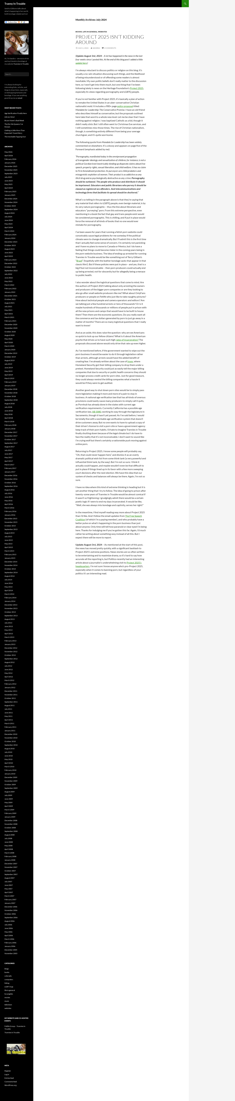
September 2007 (11, 874)
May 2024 (8, 224)
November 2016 (10, 479)
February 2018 (10, 425)
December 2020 (10, 324)
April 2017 (8, 461)
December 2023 (10, 242)
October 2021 (10, 299)
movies (7, 997)
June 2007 (8, 885)
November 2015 (10, 522)
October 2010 (10, 741)
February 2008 (10, 856)
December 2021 (10, 296)
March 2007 (9, 896)
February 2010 (10, 770)
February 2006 (10, 943)
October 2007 (10, 871)
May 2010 (8, 759)
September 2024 (11, 209)
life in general (90, 32)
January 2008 (9, 860)
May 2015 (8, 544)
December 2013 (10, 605)
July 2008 (8, 838)
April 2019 (8, 375)
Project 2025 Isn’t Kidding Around (110, 39)
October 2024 (10, 206)
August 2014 (9, 576)
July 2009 (8, 795)
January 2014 (9, 601)
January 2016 (9, 515)
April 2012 (8, 677)
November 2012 (10, 651)
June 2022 (8, 278)
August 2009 (9, 792)
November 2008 (10, 824)
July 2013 (8, 623)
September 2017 (11, 443)
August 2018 (9, 403)
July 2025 (8, 177)
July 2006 (8, 925)
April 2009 (8, 806)
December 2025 (10, 166)
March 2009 (9, 810)
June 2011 (8, 712)
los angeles (8, 994)
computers (8, 979)
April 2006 (8, 935)
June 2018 (8, 411)
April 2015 (8, 547)
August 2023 (9, 249)
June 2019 (8, 367)
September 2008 (11, 831)
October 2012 (10, 655)
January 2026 (9, 163)
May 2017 (8, 457)
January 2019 (9, 385)
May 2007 (8, 889)
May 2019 (8, 371)
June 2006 (8, 928)
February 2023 (10, 260)
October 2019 (10, 357)
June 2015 (8, 540)
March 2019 (9, 378)
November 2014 (10, 565)
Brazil (79, 260)
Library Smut (9, 117)
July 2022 (8, 274)
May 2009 (8, 802)
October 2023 (10, 245)
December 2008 (10, 820)
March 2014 (9, 594)
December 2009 (10, 777)
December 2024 (10, 199)
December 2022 (10, 263)
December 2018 (10, 389)
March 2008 (9, 853)
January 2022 (9, 292)
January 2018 (9, 429)
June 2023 (8, 252)
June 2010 (8, 756)
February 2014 (10, 597)
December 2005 (10, 950)
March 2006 (9, 939)
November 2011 (10, 695)
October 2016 (10, 482)
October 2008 (10, 827)
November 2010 (10, 738)
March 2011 (9, 723)
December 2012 (10, 648)
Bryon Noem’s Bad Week (14, 120)
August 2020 (9, 335)
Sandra (96, 48)
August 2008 (9, 835)
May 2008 (8, 845)
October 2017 (10, 439)
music (6, 1001)
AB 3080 (96, 411)
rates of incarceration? (127, 339)
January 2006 (9, 946)
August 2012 (9, 662)
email (20, 98)
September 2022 (11, 270)
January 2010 (9, 774)
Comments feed (10, 1081)
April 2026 (8, 155)
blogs (6, 969)
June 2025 (8, 181)
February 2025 (10, 191)
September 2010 (11, 745)
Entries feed (9, 1078)
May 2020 (8, 339)
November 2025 (10, 170)
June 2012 (8, 669)
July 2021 (8, 306)
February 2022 (10, 288)
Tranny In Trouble (14, 3)
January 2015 (9, 558)
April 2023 (8, 256)
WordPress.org (10, 1085)
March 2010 (9, 766)
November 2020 (10, 328)
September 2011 (11, 702)
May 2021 (8, 310)
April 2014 (8, 590)
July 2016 (8, 493)
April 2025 (8, 188)
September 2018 (11, 400)
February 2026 (10, 159)
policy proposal (125, 106)
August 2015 (9, 533)
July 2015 (8, 536)
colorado (8, 976)
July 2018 (8, 407)
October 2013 (10, 612)
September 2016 (11, 486)
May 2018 (8, 414)
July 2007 (8, 881)
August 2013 (9, 619)
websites (102, 32)
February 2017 (10, 468)
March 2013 (9, 637)
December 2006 (10, 907)
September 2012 (11, 659)
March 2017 (9, 464)
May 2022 (8, 281)
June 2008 (8, 842)
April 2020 (8, 342)
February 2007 (10, 899)
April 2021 (8, 314)
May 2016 (8, 500)
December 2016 (10, 475)
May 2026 (8, 152)
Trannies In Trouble (21, 64)
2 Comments (110, 48)
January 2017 (9, 472)
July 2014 (8, 580)
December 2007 (10, 863)
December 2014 (10, 562)
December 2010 (10, 734)
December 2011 (10, 691)
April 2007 (8, 892)
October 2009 (10, 784)
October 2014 (10, 569)
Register (7, 1071)
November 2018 (10, 393)
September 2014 (11, 572)
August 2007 (9, 878)
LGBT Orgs (8, 987)
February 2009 (10, 813)
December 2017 (10, 432)
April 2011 (8, 720)
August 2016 (9, 490)
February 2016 (10, 511)
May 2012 (8, 673)
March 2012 (9, 680)
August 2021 (9, 303)
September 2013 (11, 615)
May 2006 (8, 932)
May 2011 (8, 716)
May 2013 (8, 630)
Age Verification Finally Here (15, 113)
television (8, 1005)
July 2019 (8, 364)
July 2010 (8, 752)
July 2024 (8, 216)
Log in (6, 1074)
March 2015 (9, 551)
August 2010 (9, 748)
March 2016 (9, 508)
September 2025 (11, 173)
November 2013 (10, 608)
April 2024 (8, 227)
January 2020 (9, 349)
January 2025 (9, 195)
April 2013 (8, 633)
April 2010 (8, 763)
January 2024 (9, 238)
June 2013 (8, 626)
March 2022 (9, 285)
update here (81, 63)
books (79, 32)
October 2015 (10, 526)
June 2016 (8, 497)
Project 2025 (136, 88)
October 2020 (10, 332)
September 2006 (11, 917)
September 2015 (11, 529)
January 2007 (9, 903)
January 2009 (9, 817)
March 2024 (9, 231)
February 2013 (10, 641)
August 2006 (9, 921)
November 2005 (10, 953)
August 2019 (9, 360)
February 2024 (10, 234)
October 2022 (10, 267)
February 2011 (10, 727)
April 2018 (8, 418)
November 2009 (10, 781)
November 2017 (10, 436)
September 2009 (11, 788)
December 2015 (10, 518)
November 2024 (10, 202)
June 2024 (8, 220)
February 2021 (10, 321)
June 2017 (8, 454)
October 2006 (10, 914)
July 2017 (8, 450)
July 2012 (8, 666)
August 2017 (9, 447)
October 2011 (10, 698)
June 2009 (8, 799)
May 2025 (8, 184)
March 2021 (9, 317)
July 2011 (8, 709)
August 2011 (9, 705)
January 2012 (9, 687)
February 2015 (10, 554)
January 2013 (9, 644)
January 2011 (9, 730)
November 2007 (10, 867)
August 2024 (9, 213)
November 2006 (10, 910)
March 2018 (9, 421)
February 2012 (10, 684)
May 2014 (8, 587)
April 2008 (8, 849)
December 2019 (10, 353)
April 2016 (8, 504)
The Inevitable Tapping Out (15, 137)
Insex (130, 361)
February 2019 (10, 382)
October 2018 (10, 396)
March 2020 (9, 346)
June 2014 (8, 583)
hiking (6, 983)
